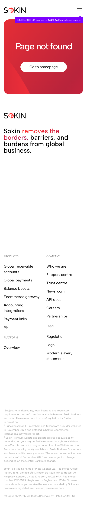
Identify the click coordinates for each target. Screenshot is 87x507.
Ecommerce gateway (21, 297)
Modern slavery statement (59, 356)
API (7, 327)
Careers (53, 308)
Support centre (59, 274)
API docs (53, 299)
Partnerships (57, 316)
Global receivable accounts (18, 269)
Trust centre (56, 283)
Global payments (18, 280)
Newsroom (55, 291)
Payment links (15, 319)
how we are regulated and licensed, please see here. (34, 488)
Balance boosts (17, 288)
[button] (78, 10)
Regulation (55, 336)
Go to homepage (43, 67)
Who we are (56, 266)
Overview (12, 347)
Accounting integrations (14, 308)
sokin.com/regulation (46, 418)
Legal (50, 345)
